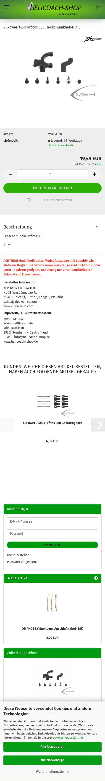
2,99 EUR (52, 638)
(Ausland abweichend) (60, 145)
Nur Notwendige (52, 760)
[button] (10, 175)
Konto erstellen (18, 555)
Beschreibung (17, 227)
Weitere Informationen (52, 772)
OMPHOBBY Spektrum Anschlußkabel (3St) (52, 629)
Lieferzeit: (10, 141)
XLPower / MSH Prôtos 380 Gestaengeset (52, 423)
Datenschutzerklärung (68, 737)
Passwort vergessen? (22, 562)
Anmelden (52, 545)
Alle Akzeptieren (52, 747)
